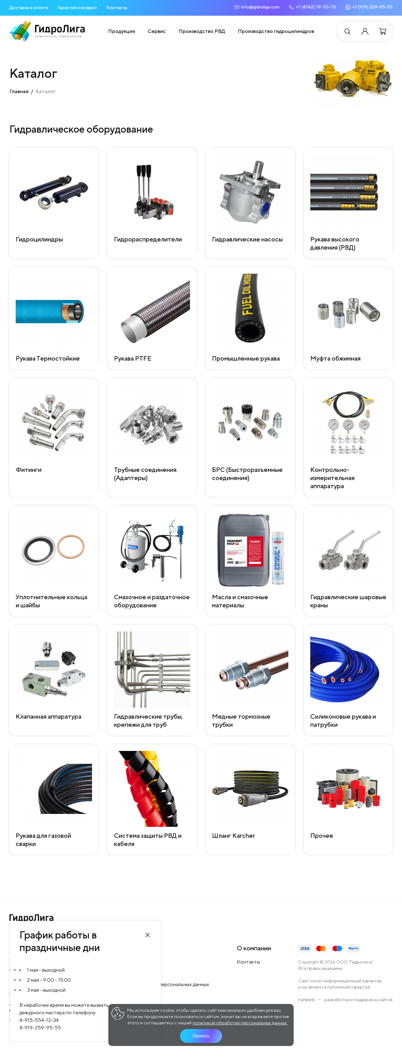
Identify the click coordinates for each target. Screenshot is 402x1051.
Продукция (121, 31)
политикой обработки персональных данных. (240, 1022)
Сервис (157, 31)
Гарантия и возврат (77, 7)
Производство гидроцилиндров (276, 31)
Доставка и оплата (28, 7)
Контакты (116, 7)
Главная (19, 91)
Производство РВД (201, 31)
